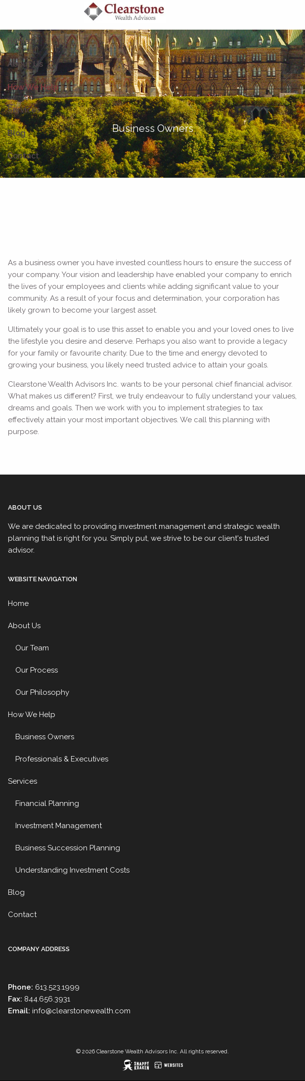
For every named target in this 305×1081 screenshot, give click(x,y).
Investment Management (58, 825)
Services (23, 110)
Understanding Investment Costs (72, 870)
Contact (23, 155)
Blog (16, 133)
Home (18, 41)
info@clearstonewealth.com (81, 1010)
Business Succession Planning (67, 847)
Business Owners (44, 736)
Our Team (32, 647)
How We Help (32, 87)
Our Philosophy (42, 692)
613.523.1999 (57, 987)
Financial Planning (47, 803)
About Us (25, 64)
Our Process (36, 670)
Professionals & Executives (61, 759)
